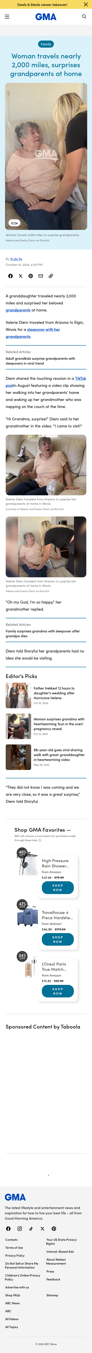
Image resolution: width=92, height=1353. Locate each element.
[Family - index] (46, 44)
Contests (11, 1239)
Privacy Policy (15, 1255)
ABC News (12, 1303)
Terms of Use (14, 1247)
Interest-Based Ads (60, 1251)
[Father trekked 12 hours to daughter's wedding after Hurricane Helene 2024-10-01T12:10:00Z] (46, 695)
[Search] (84, 16)
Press (50, 1271)
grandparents (18, 310)
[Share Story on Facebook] (10, 276)
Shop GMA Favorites (39, 829)
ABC (8, 1311)
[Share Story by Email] (40, 276)
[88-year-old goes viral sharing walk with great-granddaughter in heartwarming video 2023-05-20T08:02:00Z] (46, 757)
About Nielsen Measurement (56, 1261)
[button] (7, 17)
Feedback (53, 1279)
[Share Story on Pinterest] (30, 276)
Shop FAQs (12, 1295)
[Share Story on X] (20, 276)
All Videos (11, 1319)
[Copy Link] (51, 276)
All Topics (11, 1327)
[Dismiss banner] (85, 4)
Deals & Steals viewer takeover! (42, 4)
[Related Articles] (46, 357)
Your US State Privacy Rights (61, 1241)
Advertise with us (17, 1287)
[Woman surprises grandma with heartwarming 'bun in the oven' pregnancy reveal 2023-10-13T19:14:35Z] (46, 726)
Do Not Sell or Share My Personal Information (21, 1265)
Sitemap (52, 1295)
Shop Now (57, 887)
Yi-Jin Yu (16, 259)
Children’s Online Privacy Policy (22, 1277)
